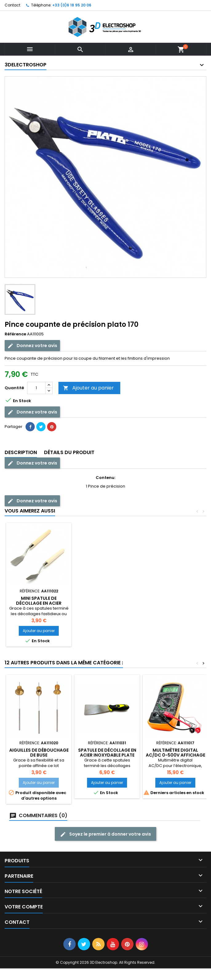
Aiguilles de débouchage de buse (107, 600)
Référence (15, 334)
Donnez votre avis (32, 345)
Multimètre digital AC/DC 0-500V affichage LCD (175, 755)
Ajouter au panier (88, 387)
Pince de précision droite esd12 (38, 600)
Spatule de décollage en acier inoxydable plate (107, 752)
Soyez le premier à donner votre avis (105, 834)
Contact (12, 5)
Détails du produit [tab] (69, 452)
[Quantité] (36, 388)
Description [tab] (21, 452)
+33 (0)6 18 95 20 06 (71, 5)
